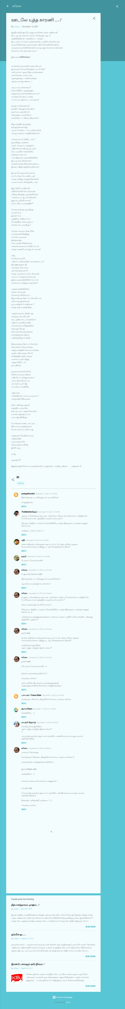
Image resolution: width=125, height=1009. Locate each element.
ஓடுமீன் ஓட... (18, 934)
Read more (91, 927)
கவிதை (20, 483)
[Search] (117, 7)
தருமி (23, 556)
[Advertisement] (111, 51)
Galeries (68, 1002)
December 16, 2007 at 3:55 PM (53, 695)
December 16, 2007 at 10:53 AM (40, 593)
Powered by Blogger (63, 997)
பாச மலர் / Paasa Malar (31, 695)
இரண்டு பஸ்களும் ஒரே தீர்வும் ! (27, 964)
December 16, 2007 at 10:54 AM (40, 629)
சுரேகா (17, 6)
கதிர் (23, 540)
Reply (23, 507)
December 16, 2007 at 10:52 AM (40, 570)
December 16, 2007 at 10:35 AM (38, 556)
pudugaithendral (28, 494)
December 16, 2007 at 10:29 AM (37, 540)
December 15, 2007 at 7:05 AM (46, 494)
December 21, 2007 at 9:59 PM (47, 722)
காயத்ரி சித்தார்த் (28, 722)
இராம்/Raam (26, 709)
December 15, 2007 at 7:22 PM (49, 512)
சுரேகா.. (24, 570)
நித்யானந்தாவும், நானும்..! (25, 905)
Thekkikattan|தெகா (29, 512)
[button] (94, 19)
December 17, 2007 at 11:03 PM (44, 709)
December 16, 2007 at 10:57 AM (40, 657)
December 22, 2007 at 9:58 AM (40, 748)
